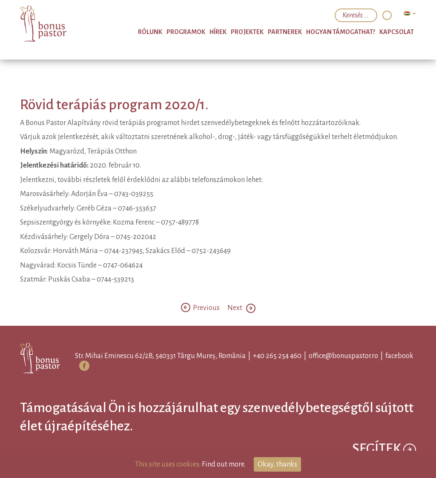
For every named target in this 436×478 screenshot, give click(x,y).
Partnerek (285, 31)
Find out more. (223, 464)
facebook (399, 356)
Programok (185, 31)
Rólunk (150, 31)
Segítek (384, 449)
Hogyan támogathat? (340, 31)
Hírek (218, 31)
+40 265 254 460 (277, 356)
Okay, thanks (277, 464)
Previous (201, 308)
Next (241, 308)
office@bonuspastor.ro (343, 356)
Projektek (247, 31)
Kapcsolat (396, 31)
